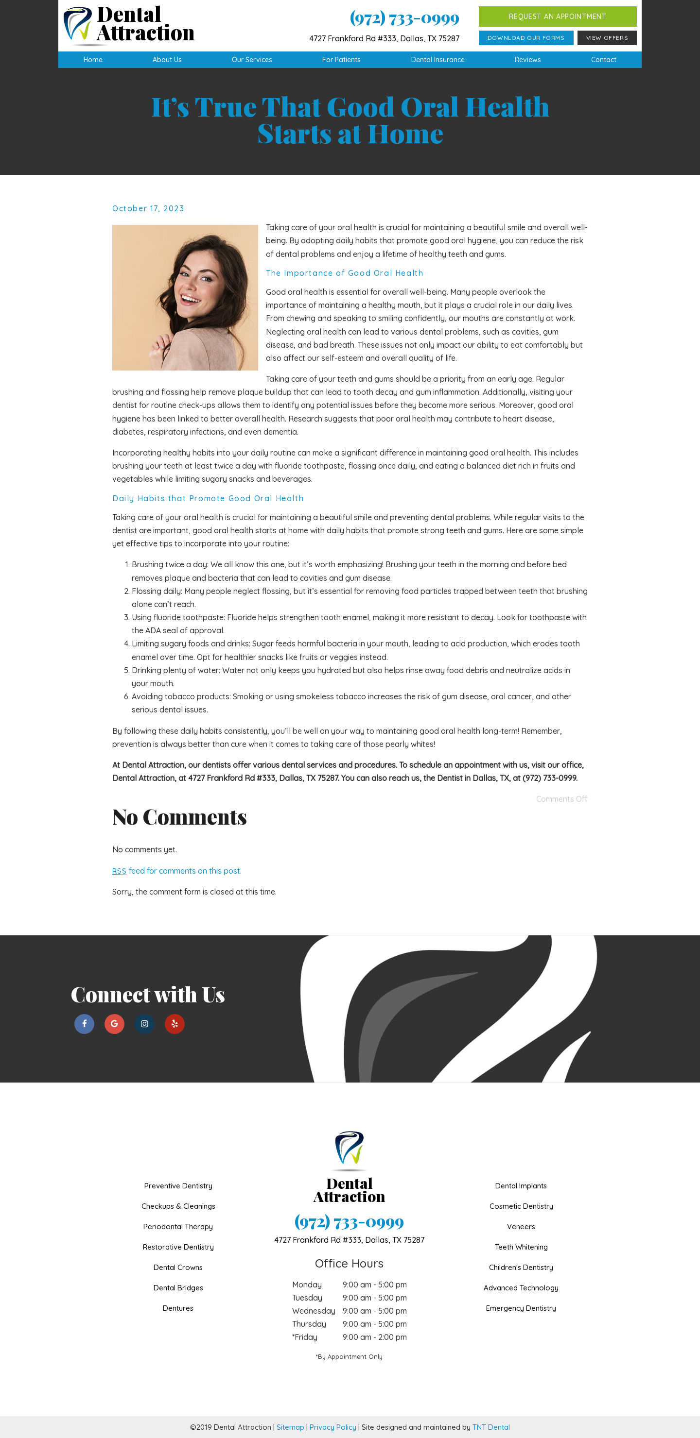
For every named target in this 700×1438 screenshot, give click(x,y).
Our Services (252, 59)
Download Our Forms (526, 37)
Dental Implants (521, 1185)
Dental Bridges (178, 1287)
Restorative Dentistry (178, 1247)
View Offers (607, 37)
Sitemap (290, 1427)
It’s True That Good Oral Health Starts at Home (350, 118)
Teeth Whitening (521, 1247)
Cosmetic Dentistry (521, 1206)
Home (93, 59)
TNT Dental (491, 1427)
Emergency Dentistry (521, 1308)
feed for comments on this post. (177, 871)
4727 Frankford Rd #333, (349, 1240)
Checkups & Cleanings (178, 1206)
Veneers (521, 1226)
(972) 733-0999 (404, 17)
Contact (603, 59)
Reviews (528, 59)
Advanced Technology (521, 1287)
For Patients (341, 59)
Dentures (178, 1308)
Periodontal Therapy (178, 1226)
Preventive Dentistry (178, 1185)
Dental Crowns (178, 1267)
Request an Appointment (557, 16)
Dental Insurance (438, 59)
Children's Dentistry (521, 1267)
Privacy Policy (333, 1427)
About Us (167, 59)
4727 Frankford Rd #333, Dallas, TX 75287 (384, 38)
